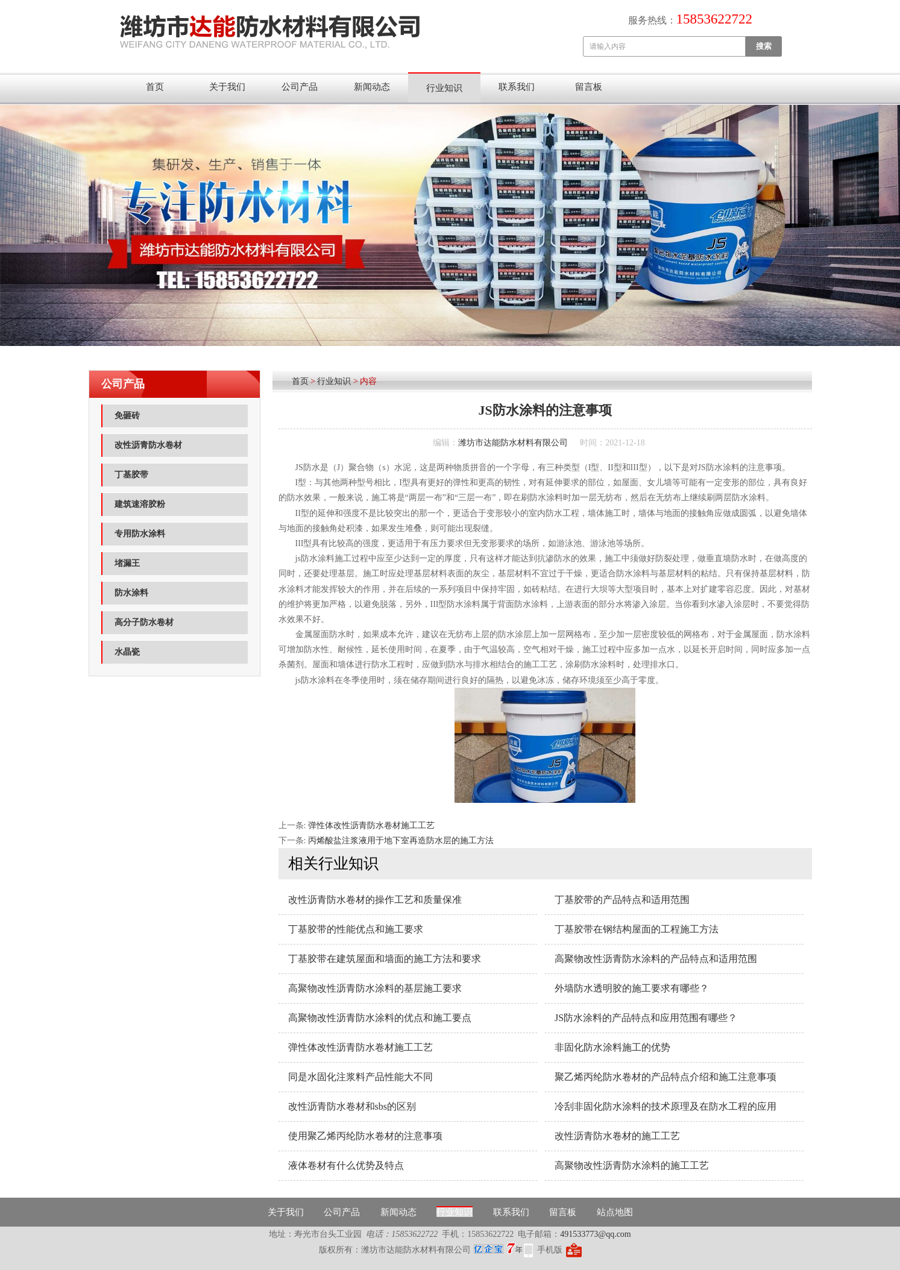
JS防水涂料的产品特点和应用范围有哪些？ (646, 1018)
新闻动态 (372, 87)
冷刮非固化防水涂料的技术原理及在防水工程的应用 (665, 1106)
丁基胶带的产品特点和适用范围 (622, 899)
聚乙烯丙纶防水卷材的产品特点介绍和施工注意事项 (665, 1077)
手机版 (549, 1249)
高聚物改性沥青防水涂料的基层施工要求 (375, 988)
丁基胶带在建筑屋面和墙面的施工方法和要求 (384, 959)
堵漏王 (127, 563)
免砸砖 (127, 415)
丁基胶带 (131, 474)
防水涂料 (131, 592)
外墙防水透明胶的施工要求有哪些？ (632, 988)
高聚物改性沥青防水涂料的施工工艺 (632, 1165)
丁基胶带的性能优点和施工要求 (355, 929)
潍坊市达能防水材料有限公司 (513, 442)
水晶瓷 (127, 651)
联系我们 (517, 87)
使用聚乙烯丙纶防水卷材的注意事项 (365, 1136)
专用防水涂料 (140, 533)
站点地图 (615, 1212)
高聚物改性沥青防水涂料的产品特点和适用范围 (656, 959)
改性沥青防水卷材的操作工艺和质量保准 (375, 899)
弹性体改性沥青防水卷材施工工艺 (371, 825)
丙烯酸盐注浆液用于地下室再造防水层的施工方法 (401, 840)
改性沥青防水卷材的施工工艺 (617, 1136)
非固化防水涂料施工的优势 (612, 1047)
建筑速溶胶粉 (140, 504)
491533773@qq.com (595, 1234)
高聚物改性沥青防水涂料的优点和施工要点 (379, 1018)
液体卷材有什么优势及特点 (346, 1165)
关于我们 (227, 87)
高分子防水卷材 (144, 622)
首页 (155, 87)
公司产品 (300, 87)
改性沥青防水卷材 (148, 445)
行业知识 (444, 88)
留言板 (588, 87)
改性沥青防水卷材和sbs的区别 (352, 1106)
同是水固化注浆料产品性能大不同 (360, 1077)
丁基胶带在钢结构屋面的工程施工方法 (637, 929)
